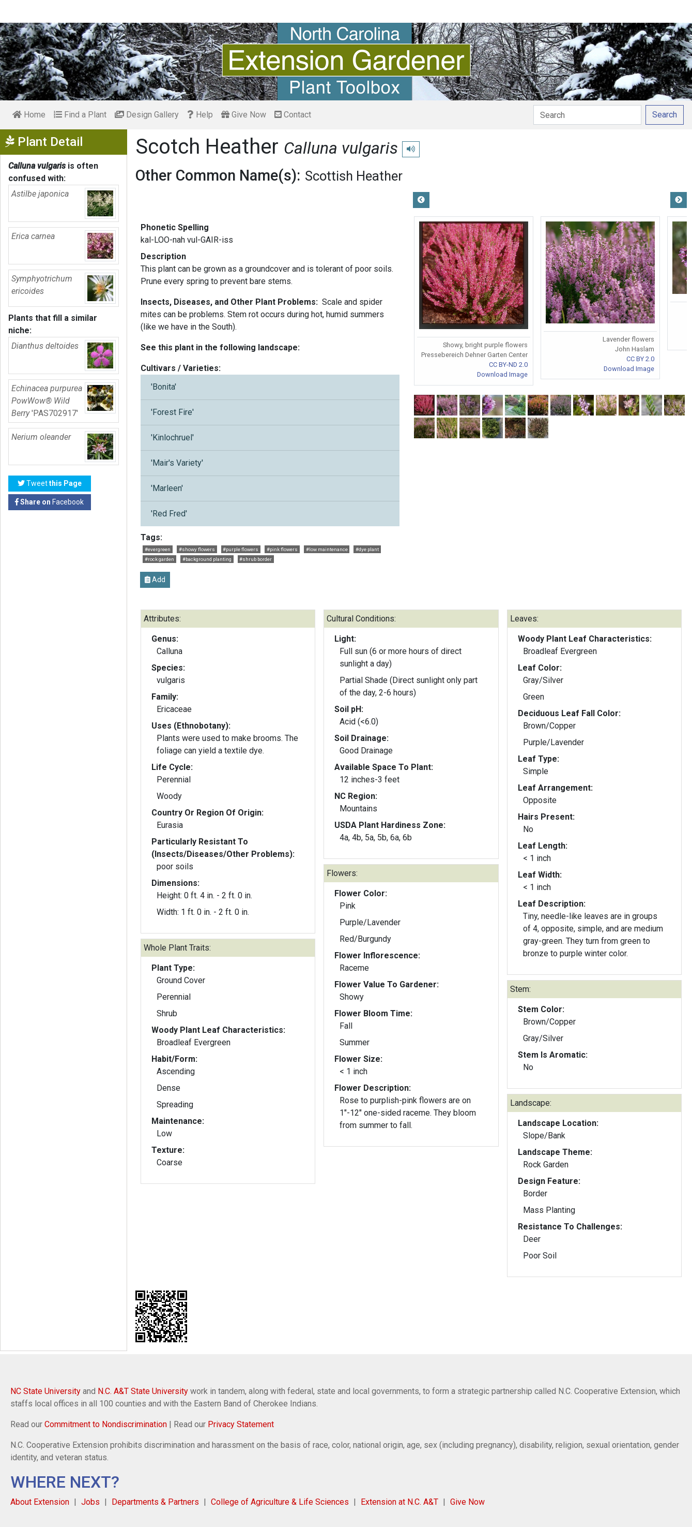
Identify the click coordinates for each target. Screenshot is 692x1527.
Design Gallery (147, 115)
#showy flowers (197, 549)
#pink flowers (282, 549)
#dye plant (367, 549)
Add (155, 579)
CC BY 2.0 (640, 359)
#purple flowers (240, 549)
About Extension (39, 1502)
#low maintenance (327, 549)
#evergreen (158, 549)
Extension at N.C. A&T (399, 1502)
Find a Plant (80, 115)
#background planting (207, 559)
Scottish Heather (354, 176)
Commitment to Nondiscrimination (105, 1424)
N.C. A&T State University (143, 1391)
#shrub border (255, 559)
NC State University (45, 1391)
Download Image (502, 374)
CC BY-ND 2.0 (508, 364)
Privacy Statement (241, 1424)
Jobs (90, 1502)
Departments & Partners (155, 1502)
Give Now (243, 115)
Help (200, 115)
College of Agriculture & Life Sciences (280, 1502)
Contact (292, 115)
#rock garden (159, 559)
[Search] (587, 115)
